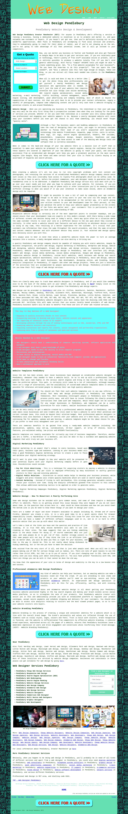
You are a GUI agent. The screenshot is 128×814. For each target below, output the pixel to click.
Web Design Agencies (100, 733)
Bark (92, 284)
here (62, 661)
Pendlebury (110, 72)
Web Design (17, 290)
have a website (96, 103)
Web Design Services (39, 735)
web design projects (78, 263)
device (75, 221)
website (55, 37)
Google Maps (47, 55)
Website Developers (60, 735)
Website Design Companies (77, 733)
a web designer (56, 760)
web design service (80, 182)
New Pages (21, 797)
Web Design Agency (29, 742)
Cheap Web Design (95, 735)
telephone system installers (70, 763)
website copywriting (46, 767)
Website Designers (68, 745)
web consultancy (34, 763)
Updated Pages (30, 797)
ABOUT (95, 18)
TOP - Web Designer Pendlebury (27, 780)
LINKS (89, 18)
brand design (33, 770)
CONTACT (102, 18)
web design (38, 243)
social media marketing (80, 765)
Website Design (19, 109)
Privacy (114, 797)
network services (104, 770)
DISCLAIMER (110, 18)
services (105, 305)
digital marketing (107, 760)
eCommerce (55, 581)
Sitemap (14, 797)
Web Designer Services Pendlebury (36, 666)
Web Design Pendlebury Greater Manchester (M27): (36, 35)
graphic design (105, 763)
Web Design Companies (28, 733)
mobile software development (68, 770)
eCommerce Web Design (73, 740)
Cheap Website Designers (52, 733)
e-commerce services (106, 767)
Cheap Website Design (95, 738)
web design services (78, 248)
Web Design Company (72, 738)
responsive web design (101, 248)
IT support (76, 767)
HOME (83, 18)
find (20, 646)
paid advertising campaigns (38, 765)
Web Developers (78, 735)
